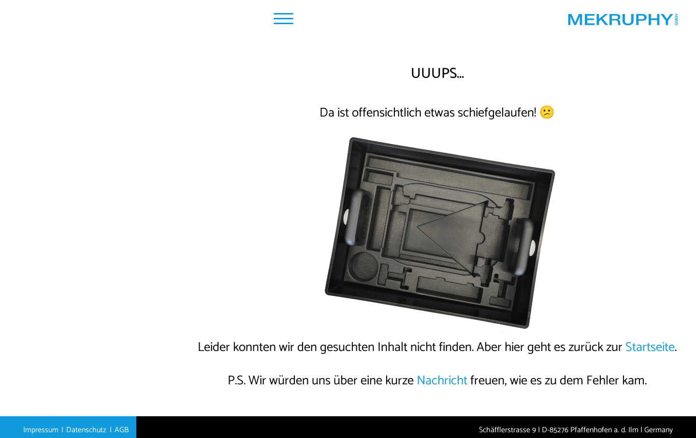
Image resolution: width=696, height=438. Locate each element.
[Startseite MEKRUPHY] (622, 22)
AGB (122, 430)
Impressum (40, 430)
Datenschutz (86, 430)
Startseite (650, 347)
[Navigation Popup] (283, 19)
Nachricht (442, 380)
